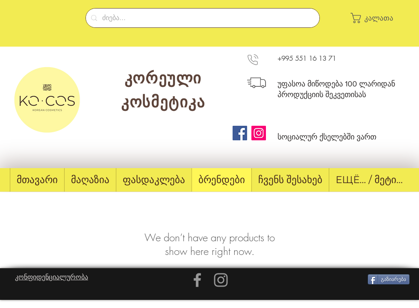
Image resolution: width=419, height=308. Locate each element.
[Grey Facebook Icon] (197, 280)
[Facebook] (240, 133)
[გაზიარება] (389, 279)
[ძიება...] (201, 18)
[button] (376, 18)
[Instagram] (258, 133)
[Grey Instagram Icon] (221, 280)
